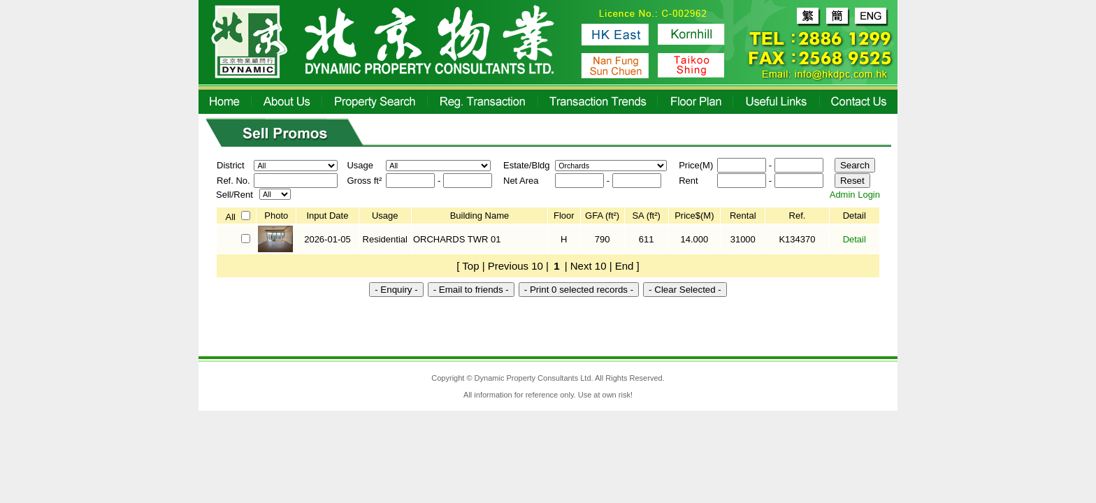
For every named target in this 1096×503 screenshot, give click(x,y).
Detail (854, 239)
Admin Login (855, 194)
